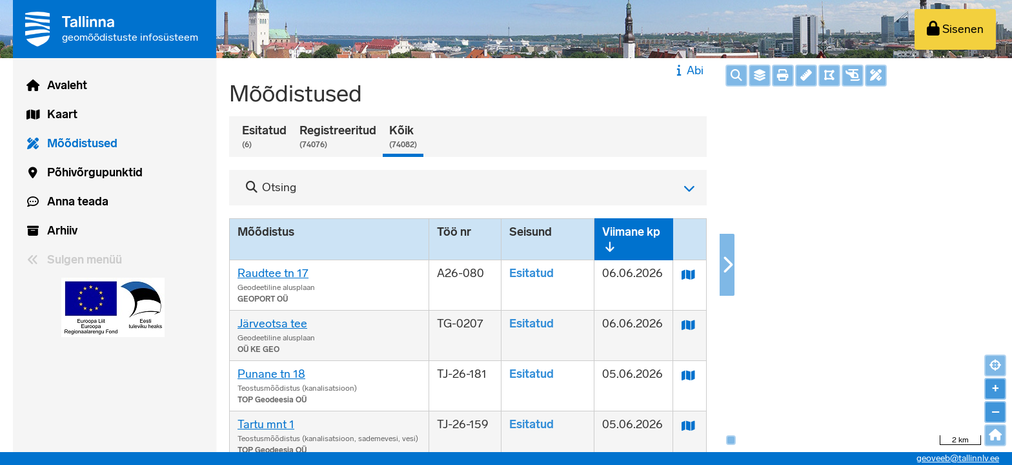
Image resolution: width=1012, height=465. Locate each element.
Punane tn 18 (271, 374)
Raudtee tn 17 (273, 273)
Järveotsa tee (272, 323)
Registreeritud (337, 136)
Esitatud (264, 136)
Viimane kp (631, 232)
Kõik (403, 136)
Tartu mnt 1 (266, 424)
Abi (688, 70)
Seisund (530, 232)
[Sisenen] (955, 29)
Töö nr (454, 232)
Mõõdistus (266, 232)
